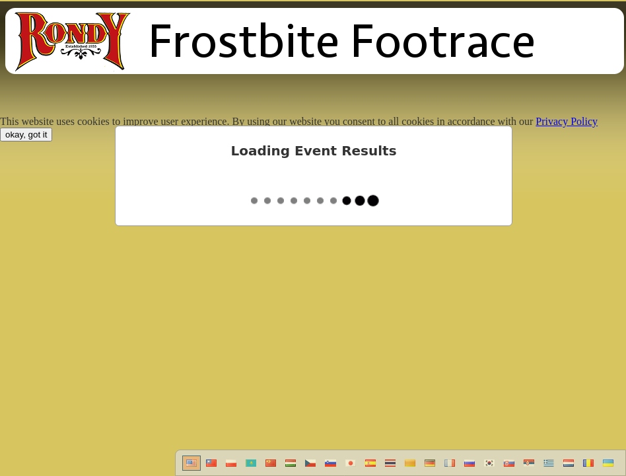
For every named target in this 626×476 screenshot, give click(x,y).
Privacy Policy (567, 121)
